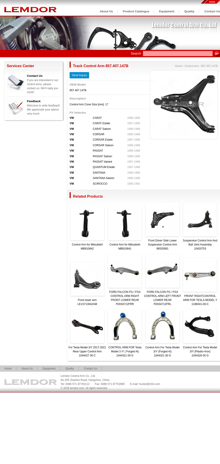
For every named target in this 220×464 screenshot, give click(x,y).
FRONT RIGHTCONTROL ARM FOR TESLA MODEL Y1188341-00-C (200, 300)
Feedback (34, 101)
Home (178, 66)
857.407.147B (209, 66)
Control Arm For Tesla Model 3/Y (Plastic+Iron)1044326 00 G (200, 351)
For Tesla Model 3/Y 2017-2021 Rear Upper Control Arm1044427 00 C (87, 351)
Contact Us (212, 11)
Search (136, 53)
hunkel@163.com (149, 384)
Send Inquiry (79, 75)
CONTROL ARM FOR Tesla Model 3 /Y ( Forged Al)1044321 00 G (124, 351)
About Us (106, 11)
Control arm (192, 66)
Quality (189, 11)
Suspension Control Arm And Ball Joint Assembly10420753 (200, 244)
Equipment (166, 11)
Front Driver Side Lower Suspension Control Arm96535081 (162, 244)
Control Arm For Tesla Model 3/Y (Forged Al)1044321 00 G (162, 351)
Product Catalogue (136, 11)
